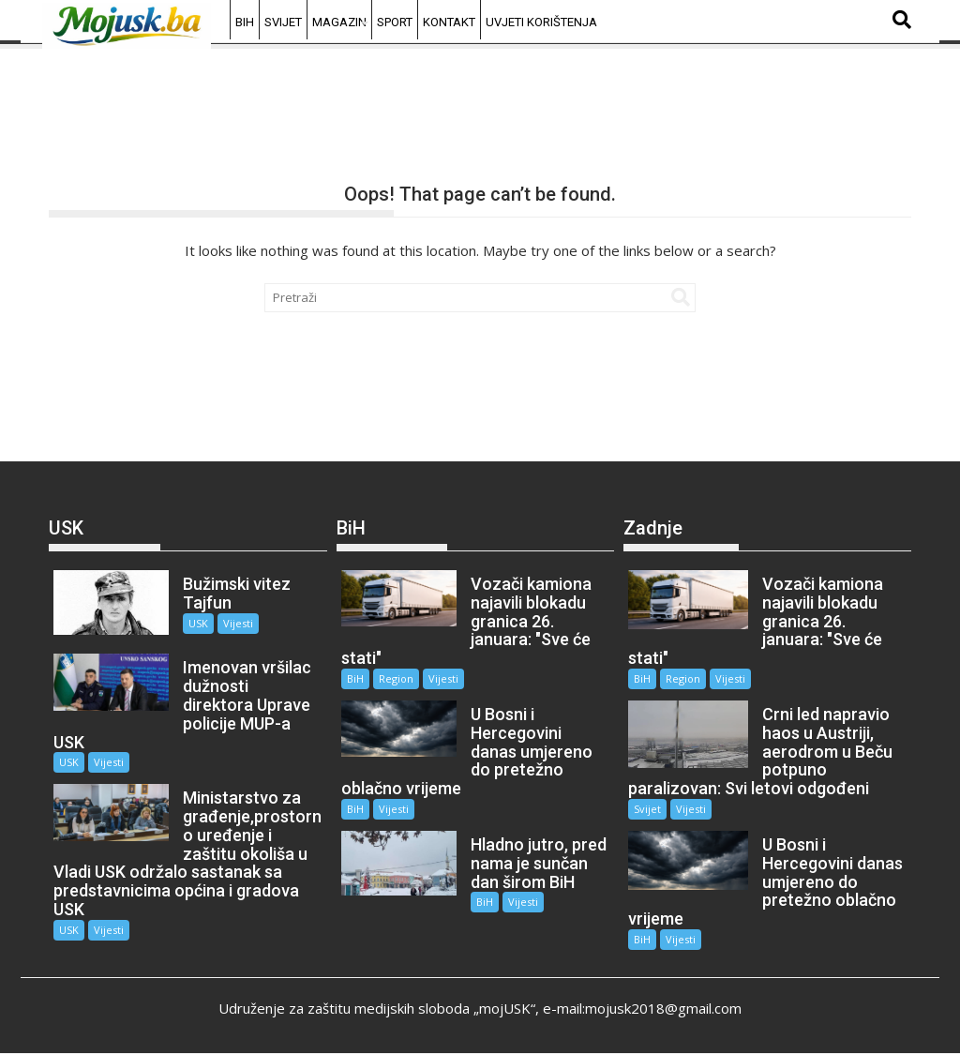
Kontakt (449, 22)
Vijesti (238, 623)
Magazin (339, 22)
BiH (244, 22)
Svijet (283, 22)
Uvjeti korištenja (541, 22)
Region (396, 678)
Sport (394, 22)
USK (198, 623)
